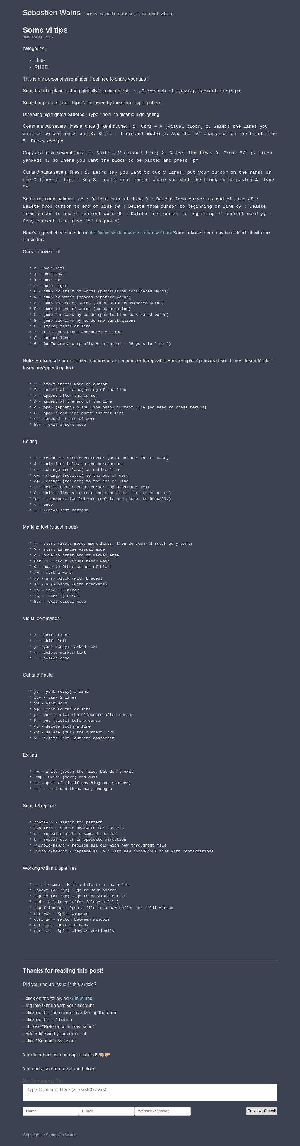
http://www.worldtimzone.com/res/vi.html (130, 229)
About (167, 13)
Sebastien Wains (52, 12)
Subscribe (128, 13)
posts (91, 13)
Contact (150, 13)
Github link (81, 994)
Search (107, 13)
